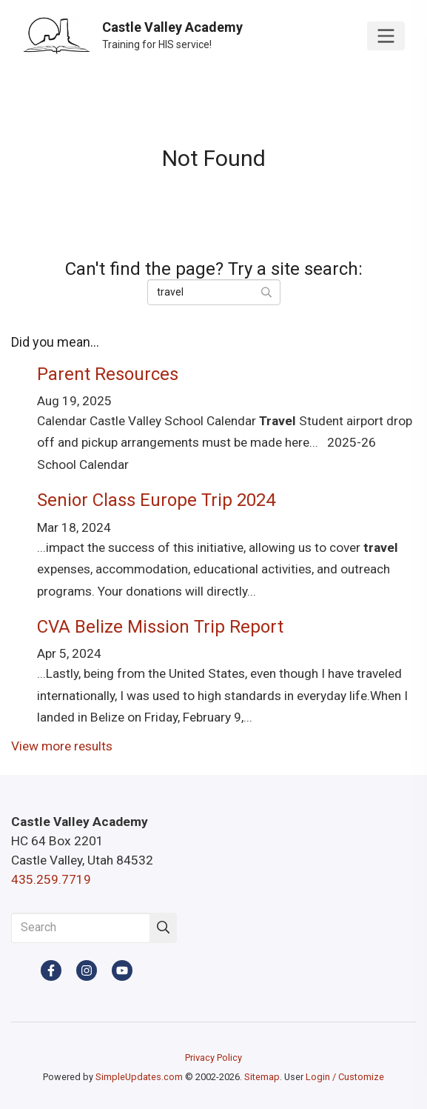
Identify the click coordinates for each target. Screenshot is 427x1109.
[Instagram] (86, 970)
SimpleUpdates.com (139, 1076)
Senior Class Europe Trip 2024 (156, 500)
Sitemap (262, 1076)
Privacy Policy (213, 1057)
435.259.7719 (51, 879)
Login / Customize (345, 1076)
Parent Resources (107, 374)
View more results (61, 746)
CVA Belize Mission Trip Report (160, 626)
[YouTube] (122, 970)
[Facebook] (51, 970)
